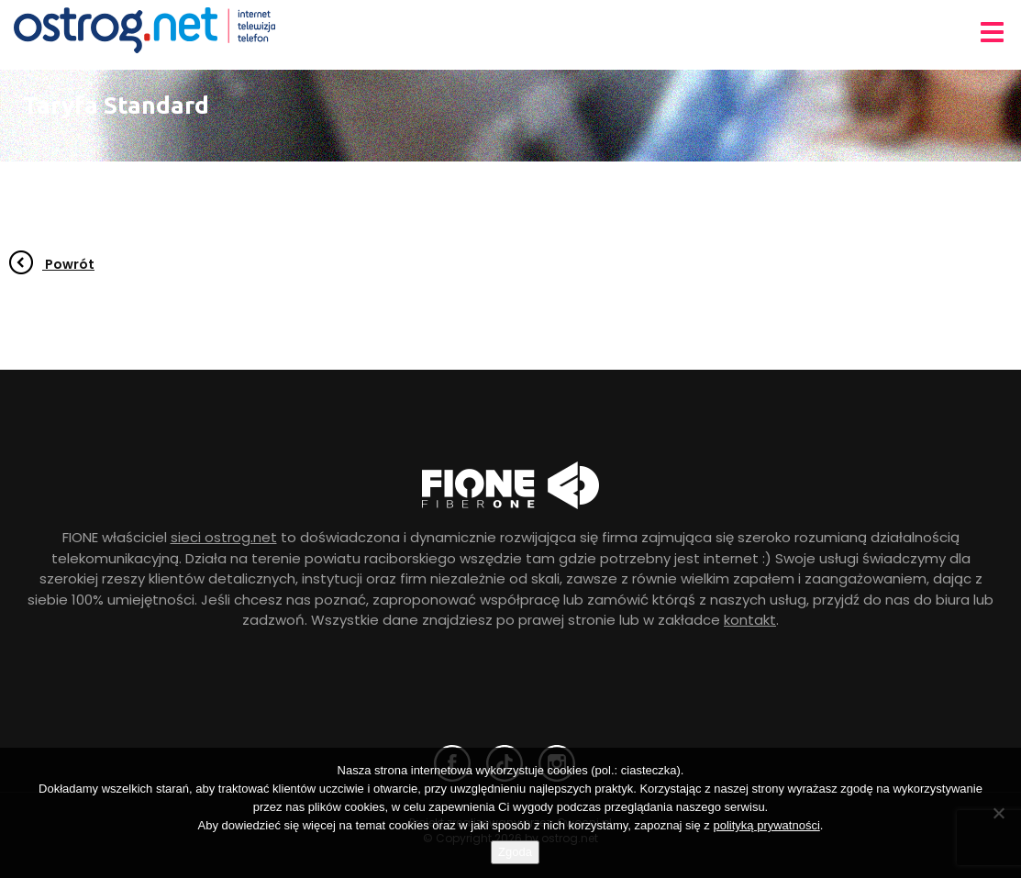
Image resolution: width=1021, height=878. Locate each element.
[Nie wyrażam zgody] (998, 813)
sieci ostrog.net (224, 537)
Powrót (51, 264)
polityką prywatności (766, 825)
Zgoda (515, 852)
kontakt (750, 619)
